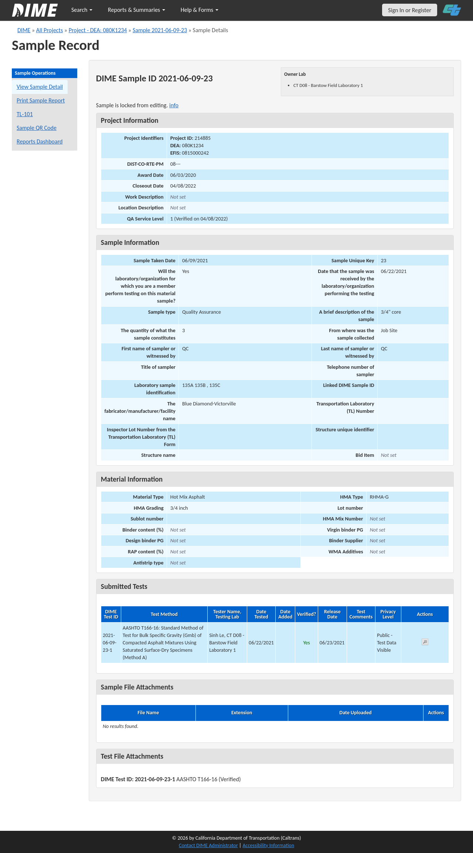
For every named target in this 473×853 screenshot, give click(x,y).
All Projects (49, 30)
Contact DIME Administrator (208, 845)
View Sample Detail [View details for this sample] (40, 86)
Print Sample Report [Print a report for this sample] (41, 100)
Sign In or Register (409, 10)
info (173, 105)
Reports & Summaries (136, 9)
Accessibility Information (268, 845)
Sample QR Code (37, 127)
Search (81, 9)
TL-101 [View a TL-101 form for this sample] (25, 114)
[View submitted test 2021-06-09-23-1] (425, 643)
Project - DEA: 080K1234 (98, 30)
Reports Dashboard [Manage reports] (39, 141)
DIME (23, 30)
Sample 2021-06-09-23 (160, 30)
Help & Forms (199, 9)
